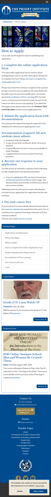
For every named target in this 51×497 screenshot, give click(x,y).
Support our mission (25, 422)
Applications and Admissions (16, 233)
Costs (38, 126)
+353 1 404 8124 (25, 402)
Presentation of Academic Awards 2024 (25, 435)
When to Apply (11, 242)
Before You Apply (12, 238)
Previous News (40, 319)
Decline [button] (20, 491)
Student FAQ (25, 440)
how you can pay (25, 218)
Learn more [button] (40, 486)
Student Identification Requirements (20, 252)
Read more (16, 313)
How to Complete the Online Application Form (24, 247)
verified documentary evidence (18, 180)
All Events (42, 386)
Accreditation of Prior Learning (21, 97)
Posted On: (8, 306)
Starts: (6, 365)
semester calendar (12, 209)
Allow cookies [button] (38, 491)
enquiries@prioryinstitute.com (25, 405)
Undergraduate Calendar (25, 445)
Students (25, 451)
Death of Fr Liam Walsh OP (21, 302)
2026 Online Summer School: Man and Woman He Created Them (22, 357)
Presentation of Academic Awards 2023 (25, 437)
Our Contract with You (14, 262)
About (25, 432)
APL (25, 177)
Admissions (7, 22)
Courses (25, 454)
